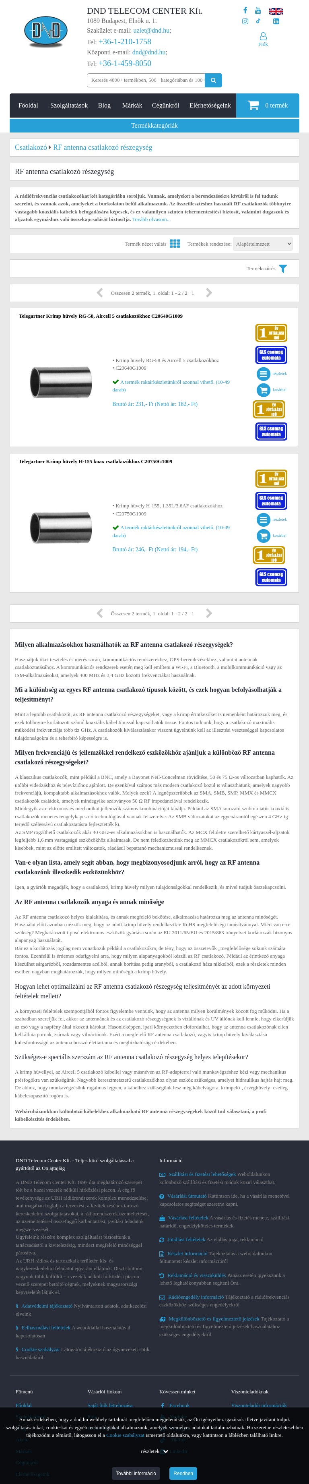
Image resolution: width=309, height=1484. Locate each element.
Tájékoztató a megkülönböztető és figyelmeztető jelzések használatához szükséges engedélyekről (224, 1326)
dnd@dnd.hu (149, 52)
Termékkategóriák (154, 125)
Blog (104, 105)
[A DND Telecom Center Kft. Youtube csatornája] (258, 11)
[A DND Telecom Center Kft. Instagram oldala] (245, 22)
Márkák (132, 105)
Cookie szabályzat (125, 1435)
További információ (136, 1473)
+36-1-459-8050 (125, 63)
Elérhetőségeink (210, 105)
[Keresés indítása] (213, 80)
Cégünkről (165, 105)
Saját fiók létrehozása (110, 1405)
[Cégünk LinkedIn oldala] (276, 22)
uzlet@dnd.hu (152, 30)
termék (267, 104)
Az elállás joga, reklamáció (211, 1239)
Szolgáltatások (69, 105)
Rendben (183, 1473)
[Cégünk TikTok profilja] (258, 22)
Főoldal (28, 105)
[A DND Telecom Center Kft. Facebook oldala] (245, 11)
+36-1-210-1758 (125, 41)
